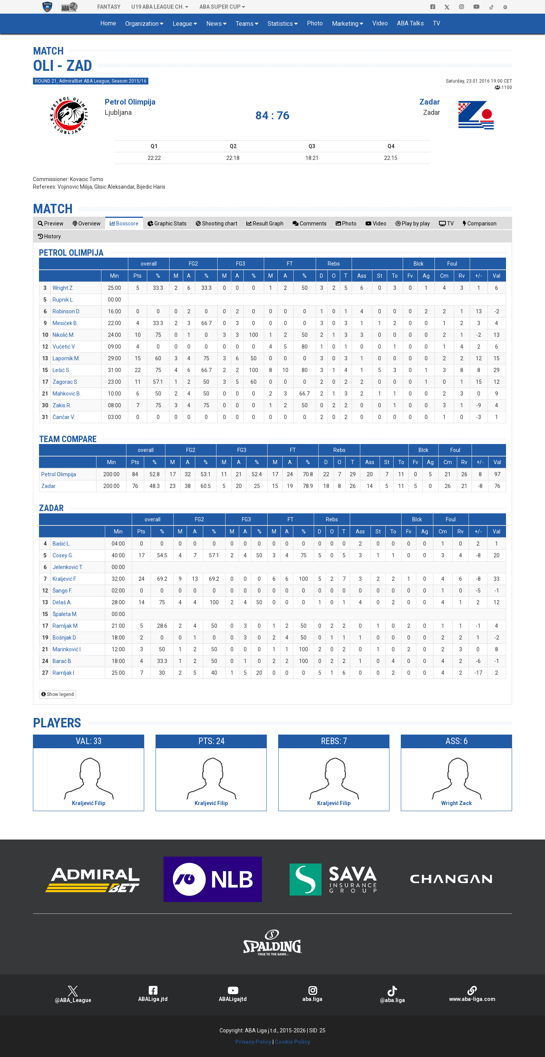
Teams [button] (245, 23)
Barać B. (62, 661)
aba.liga (312, 994)
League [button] (182, 23)
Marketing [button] (345, 23)
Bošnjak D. (65, 638)
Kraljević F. (64, 579)
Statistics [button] (280, 23)
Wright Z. (63, 288)
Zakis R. (62, 405)
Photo (315, 23)
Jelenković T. (68, 567)
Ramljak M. (66, 626)
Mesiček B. (65, 323)
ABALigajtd (232, 994)
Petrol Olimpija (130, 101)
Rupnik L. (63, 300)
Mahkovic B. (67, 394)
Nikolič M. (64, 335)
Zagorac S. (65, 382)
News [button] (214, 23)
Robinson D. (66, 311)
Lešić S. (61, 370)
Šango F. (62, 591)
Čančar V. (64, 417)
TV (436, 23)
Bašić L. (61, 544)
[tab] (50, 223)
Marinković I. (67, 649)
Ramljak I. (64, 673)
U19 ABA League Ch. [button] (157, 7)
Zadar (429, 101)
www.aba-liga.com (472, 994)
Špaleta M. (65, 614)
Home (108, 23)
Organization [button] (142, 23)
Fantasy (108, 7)
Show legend (57, 694)
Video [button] (380, 23)
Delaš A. (62, 602)
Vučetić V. (64, 347)
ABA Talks (410, 23)
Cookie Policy (292, 1042)
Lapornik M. (66, 358)
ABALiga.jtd (152, 994)
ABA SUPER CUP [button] (220, 7)
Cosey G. (63, 555)
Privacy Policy (253, 1042)
